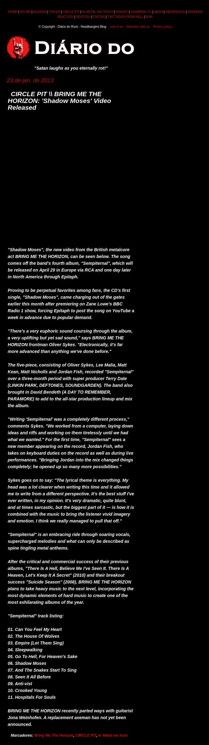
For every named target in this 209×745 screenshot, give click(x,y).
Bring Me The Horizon (53, 735)
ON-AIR (25, 12)
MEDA (158, 12)
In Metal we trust (113, 735)
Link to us (116, 26)
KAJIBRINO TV (140, 12)
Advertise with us (138, 26)
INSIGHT (122, 12)
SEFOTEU (83, 16)
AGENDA (39, 12)
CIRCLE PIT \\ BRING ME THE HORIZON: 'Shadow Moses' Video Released (59, 100)
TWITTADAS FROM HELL (125, 16)
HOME (12, 12)
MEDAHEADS (175, 12)
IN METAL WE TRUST (97, 12)
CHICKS (54, 12)
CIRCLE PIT (71, 12)
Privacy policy (162, 26)
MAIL (149, 16)
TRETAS (99, 16)
